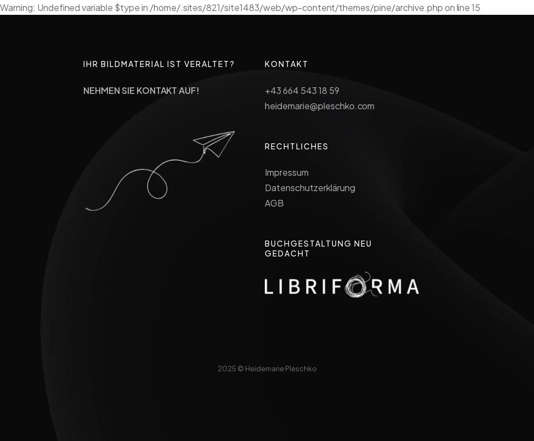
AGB (274, 203)
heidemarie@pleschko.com (319, 105)
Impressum (287, 172)
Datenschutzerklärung (310, 187)
